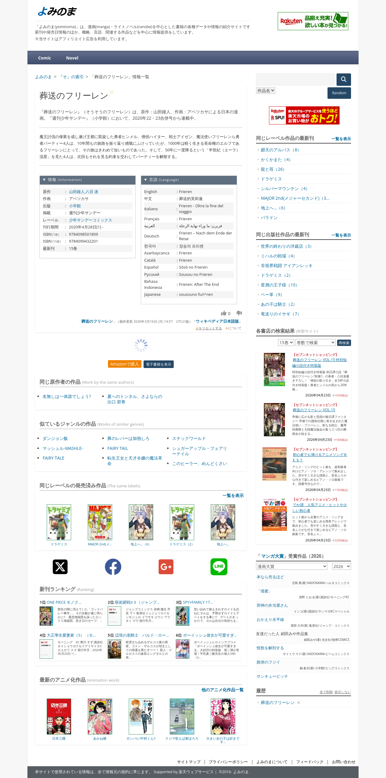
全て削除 (326, 691)
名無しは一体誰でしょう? (67, 396)
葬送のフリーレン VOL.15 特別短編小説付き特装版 (319, 362)
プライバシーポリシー (228, 761)
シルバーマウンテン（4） (285, 188)
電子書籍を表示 (158, 364)
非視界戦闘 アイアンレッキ (287, 265)
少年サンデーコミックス (90, 220)
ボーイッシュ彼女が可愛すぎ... (210, 635)
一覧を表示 (233, 495)
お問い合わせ (344, 761)
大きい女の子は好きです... (222, 740)
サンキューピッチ (272, 676)
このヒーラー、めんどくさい (199, 463)
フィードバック (310, 761)
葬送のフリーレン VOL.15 (314, 409)
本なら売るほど (270, 576)
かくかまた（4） (277, 159)
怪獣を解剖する (270, 647)
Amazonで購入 (124, 364)
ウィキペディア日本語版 (217, 321)
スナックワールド (189, 438)
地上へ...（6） (141, 544)
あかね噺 (99, 738)
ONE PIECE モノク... (64, 602)
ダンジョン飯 (55, 438)
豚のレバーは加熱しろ (128, 438)
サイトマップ (189, 761)
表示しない (342, 691)
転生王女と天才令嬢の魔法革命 (134, 460)
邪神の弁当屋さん (272, 605)
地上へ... (223, 544)
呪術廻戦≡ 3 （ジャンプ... (137, 602)
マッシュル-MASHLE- (63, 448)
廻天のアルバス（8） (281, 150)
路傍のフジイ (268, 662)
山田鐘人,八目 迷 (84, 191)
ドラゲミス (59, 544)
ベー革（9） (272, 294)
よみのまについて (272, 761)
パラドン (269, 217)
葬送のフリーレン (97, 321)
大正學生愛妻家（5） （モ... (71, 635)
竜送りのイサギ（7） (281, 314)
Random (339, 92)
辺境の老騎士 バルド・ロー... (142, 635)
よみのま (241, 771)
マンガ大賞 (272, 556)
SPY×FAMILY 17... (198, 602)
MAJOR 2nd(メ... (100, 544)
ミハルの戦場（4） (279, 256)
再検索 (344, 342)
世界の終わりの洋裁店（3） (287, 246)
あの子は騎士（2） (279, 304)
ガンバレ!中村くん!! (141, 738)
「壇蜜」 (264, 591)
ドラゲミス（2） (182, 544)
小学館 (75, 205)
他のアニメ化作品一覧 (222, 689)
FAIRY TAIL (117, 448)
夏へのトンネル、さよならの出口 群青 (134, 399)
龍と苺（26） (274, 169)
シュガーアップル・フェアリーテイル (199, 451)
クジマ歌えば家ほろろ (181, 738)
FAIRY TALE (53, 458)
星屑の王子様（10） (280, 285)
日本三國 (58, 738)
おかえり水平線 (270, 619)
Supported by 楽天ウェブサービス (184, 771)
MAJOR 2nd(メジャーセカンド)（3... (295, 198)
